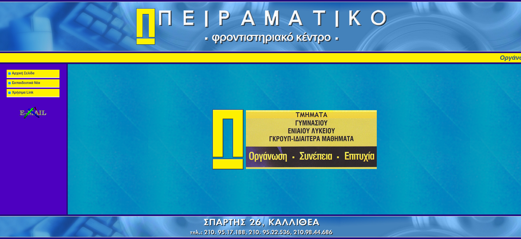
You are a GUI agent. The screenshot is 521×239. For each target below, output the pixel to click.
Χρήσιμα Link (20, 92)
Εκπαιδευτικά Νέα (23, 83)
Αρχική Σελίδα (21, 73)
